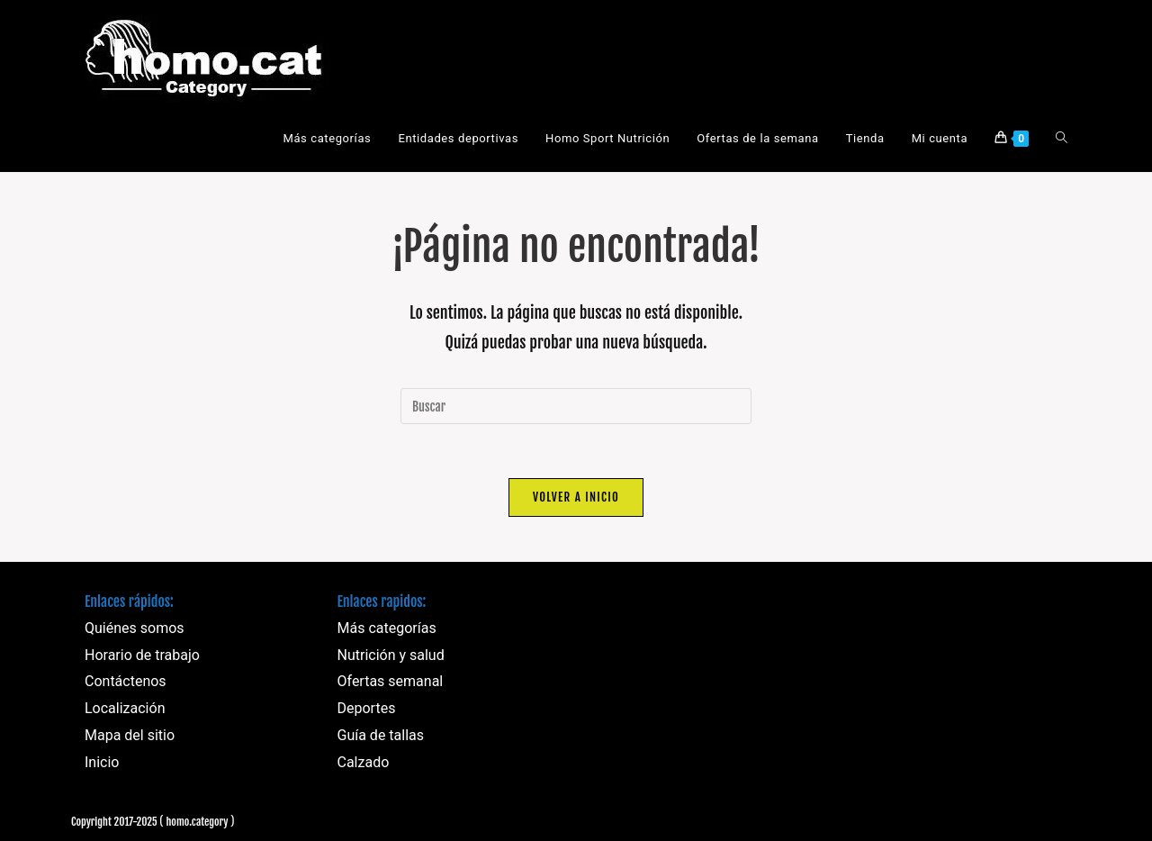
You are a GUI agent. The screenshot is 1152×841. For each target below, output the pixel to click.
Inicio (102, 762)
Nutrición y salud (391, 655)
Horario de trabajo (142, 655)
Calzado (364, 762)
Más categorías (387, 628)
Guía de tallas (381, 735)
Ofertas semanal (391, 682)
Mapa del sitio (130, 735)
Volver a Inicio (576, 497)
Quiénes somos (134, 628)
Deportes (367, 708)
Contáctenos (125, 682)
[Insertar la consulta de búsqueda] (576, 406)
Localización (125, 708)
